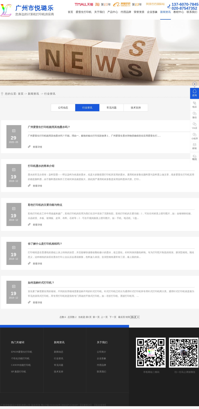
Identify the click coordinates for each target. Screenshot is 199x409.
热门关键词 (17, 342)
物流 (194, 157)
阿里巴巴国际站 (155, 3)
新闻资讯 (165, 12)
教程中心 (178, 12)
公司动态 (63, 107)
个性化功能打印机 (20, 358)
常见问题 (111, 107)
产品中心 (112, 12)
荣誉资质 (139, 12)
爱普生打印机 (84, 12)
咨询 (194, 93)
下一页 (112, 317)
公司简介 (101, 352)
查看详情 (37, 147)
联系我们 (192, 12)
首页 (70, 12)
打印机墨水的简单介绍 (41, 166)
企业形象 (152, 12)
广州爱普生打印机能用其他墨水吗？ (49, 127)
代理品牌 (126, 12)
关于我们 (99, 12)
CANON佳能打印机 (21, 365)
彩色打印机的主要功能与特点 (45, 204)
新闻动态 (58, 352)
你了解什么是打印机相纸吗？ (45, 243)
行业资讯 (49, 93)
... (93, 136)
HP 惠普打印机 (18, 371)
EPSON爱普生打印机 (21, 352)
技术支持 (136, 107)
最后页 (121, 317)
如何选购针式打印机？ (41, 282)
